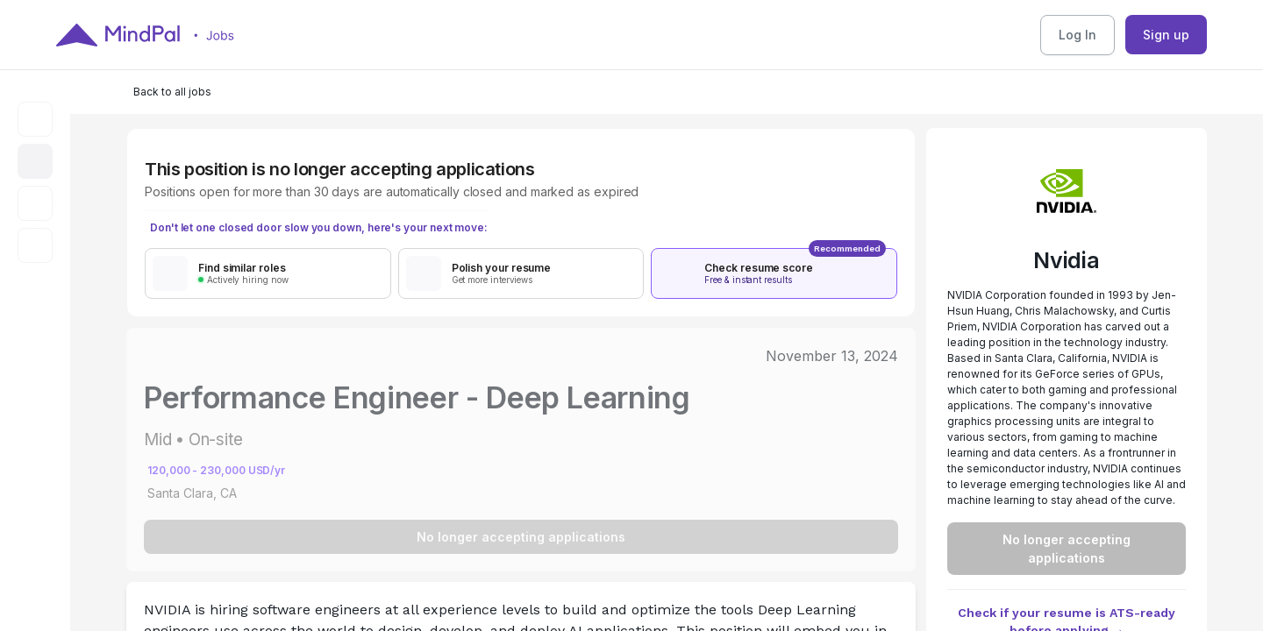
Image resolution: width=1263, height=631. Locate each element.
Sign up (1166, 34)
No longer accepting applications (521, 536)
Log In (1077, 34)
